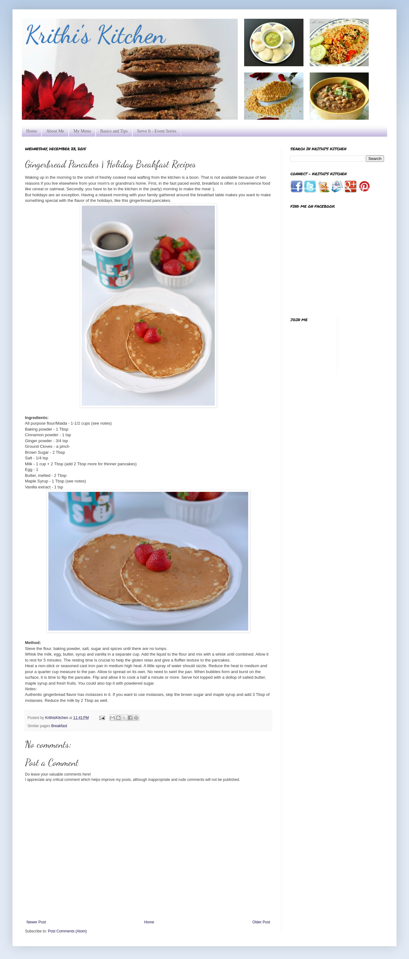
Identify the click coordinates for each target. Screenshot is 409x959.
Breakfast (59, 726)
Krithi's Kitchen (95, 34)
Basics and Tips (114, 131)
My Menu (82, 131)
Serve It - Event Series (156, 131)
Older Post (261, 922)
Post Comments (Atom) (67, 931)
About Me (55, 131)
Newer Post (36, 922)
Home (31, 131)
